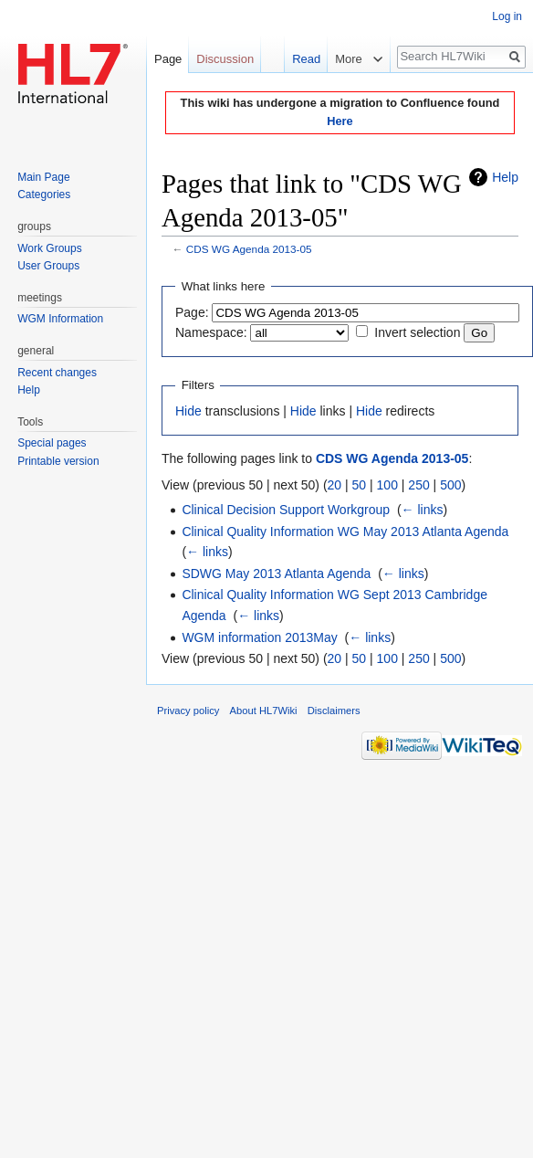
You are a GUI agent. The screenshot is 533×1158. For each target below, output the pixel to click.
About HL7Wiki (264, 710)
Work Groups (49, 248)
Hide (188, 411)
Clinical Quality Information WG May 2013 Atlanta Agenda (345, 531)
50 (359, 485)
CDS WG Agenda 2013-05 (249, 249)
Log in (507, 16)
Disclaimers (334, 710)
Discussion (225, 59)
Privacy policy (188, 710)
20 (335, 485)
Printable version (58, 461)
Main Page (43, 177)
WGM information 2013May (259, 637)
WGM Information (60, 318)
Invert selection (417, 332)
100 (387, 485)
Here (339, 121)
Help (505, 177)
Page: (192, 312)
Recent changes (57, 372)
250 (418, 485)
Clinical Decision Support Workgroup (286, 509)
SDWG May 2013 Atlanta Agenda (276, 573)
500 (450, 485)
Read (297, 59)
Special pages (51, 443)
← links (423, 509)
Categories (43, 194)
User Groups (48, 265)
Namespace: (211, 332)
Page (168, 59)
